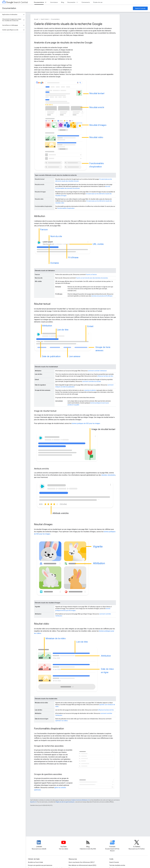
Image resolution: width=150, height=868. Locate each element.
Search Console (140, 8)
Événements (86, 2)
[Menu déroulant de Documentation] (46, 2)
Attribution (47, 325)
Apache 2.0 (33, 802)
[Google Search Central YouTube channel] (63, 844)
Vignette (98, 546)
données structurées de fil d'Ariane (101, 296)
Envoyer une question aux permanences (40, 865)
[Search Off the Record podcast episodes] (112, 844)
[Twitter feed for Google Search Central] (137, 844)
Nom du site (56, 236)
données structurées (108, 475)
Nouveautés (71, 2)
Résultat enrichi (96, 107)
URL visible (98, 244)
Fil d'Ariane (73, 257)
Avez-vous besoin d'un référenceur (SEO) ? (82, 862)
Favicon (44, 229)
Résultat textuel (96, 93)
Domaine (54, 263)
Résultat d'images (98, 125)
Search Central (17, 2)
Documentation (9, 8)
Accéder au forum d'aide (35, 862)
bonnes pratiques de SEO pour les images (86, 423)
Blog (62, 2)
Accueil (36, 19)
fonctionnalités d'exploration (66, 208)
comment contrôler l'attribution (97, 370)
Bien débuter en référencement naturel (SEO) (82, 865)
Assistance (54, 2)
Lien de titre (62, 329)
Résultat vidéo (96, 137)
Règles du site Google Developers (65, 802)
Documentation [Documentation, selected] (39, 2)
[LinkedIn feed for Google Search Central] (39, 844)
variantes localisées (90, 390)
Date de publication (51, 356)
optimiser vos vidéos (61, 720)
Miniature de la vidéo (56, 638)
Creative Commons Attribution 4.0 (80, 800)
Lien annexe (74, 356)
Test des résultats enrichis (117, 865)
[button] (11, 14)
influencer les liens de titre (105, 376)
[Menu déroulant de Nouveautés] (77, 2)
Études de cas (97, 2)
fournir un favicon (91, 274)
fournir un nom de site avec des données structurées (92, 278)
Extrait (90, 326)
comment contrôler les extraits (91, 381)
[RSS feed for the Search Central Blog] (88, 844)
